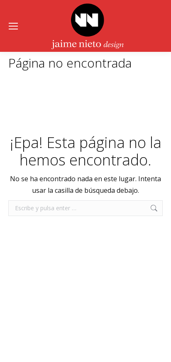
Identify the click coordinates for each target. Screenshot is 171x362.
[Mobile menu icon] (13, 26)
